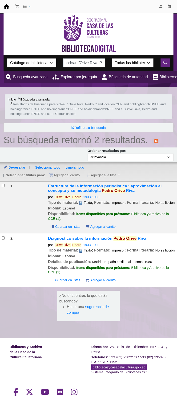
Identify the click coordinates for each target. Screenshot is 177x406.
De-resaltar (14, 167)
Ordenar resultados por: (107, 151)
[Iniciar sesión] (161, 6)
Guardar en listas (65, 226)
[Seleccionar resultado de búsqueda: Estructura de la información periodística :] (3, 185)
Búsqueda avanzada (30, 77)
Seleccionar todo (47, 167)
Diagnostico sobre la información (97, 238)
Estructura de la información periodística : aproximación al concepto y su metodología (105, 188)
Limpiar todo (74, 167)
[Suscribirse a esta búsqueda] (156, 140)
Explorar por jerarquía (79, 77)
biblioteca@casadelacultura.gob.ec (119, 367)
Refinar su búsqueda (90, 128)
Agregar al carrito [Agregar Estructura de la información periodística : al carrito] (100, 226)
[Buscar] (165, 62)
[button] (17, 6)
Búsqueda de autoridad (128, 77)
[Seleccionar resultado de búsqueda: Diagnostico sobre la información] (3, 238)
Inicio (12, 99)
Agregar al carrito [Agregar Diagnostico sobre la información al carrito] (100, 280)
